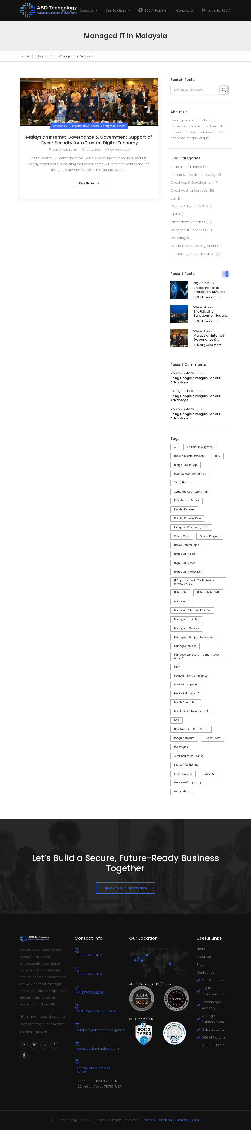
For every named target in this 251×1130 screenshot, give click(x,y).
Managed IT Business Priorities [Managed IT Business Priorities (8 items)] (192, 610)
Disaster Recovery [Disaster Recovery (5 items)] (184, 509)
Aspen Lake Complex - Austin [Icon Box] (95, 1070)
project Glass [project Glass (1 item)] (212, 738)
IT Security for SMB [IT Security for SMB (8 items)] (208, 592)
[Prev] (224, 274)
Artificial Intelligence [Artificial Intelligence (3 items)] (199, 447)
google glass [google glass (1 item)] (181, 536)
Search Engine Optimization (192, 254)
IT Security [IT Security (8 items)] (180, 592)
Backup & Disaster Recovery (193, 174)
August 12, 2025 (203, 283)
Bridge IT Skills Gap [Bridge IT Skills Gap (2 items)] (185, 465)
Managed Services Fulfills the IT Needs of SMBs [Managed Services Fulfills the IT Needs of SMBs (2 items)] (196, 656)
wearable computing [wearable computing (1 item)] (187, 782)
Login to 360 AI (219, 10)
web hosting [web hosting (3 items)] (181, 791)
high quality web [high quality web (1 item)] (184, 563)
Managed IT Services (187, 230)
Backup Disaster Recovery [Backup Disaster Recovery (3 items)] (189, 455)
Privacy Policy (189, 1120)
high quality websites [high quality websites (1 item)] (187, 571)
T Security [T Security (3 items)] (208, 773)
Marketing (178, 238)
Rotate (167, 984)
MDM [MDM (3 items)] (177, 666)
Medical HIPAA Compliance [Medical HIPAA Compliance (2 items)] (190, 675)
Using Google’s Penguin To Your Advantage (195, 380)
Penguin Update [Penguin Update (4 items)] (184, 738)
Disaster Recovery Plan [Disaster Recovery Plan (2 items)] (187, 518)
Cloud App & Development (191, 182)
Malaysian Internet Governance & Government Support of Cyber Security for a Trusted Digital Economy (89, 140)
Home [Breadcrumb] (24, 56)
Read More (87, 183)
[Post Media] (179, 290)
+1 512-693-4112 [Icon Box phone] (89, 955)
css (173, 198)
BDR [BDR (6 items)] (217, 455)
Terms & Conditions (158, 1120)
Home (67, 10)
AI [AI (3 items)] (175, 447)
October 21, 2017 (203, 307)
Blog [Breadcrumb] (39, 56)
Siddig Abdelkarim (209, 297)
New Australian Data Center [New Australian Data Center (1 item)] (191, 729)
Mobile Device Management (193, 245)
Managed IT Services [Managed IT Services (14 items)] (186, 628)
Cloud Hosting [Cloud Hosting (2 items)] (182, 482)
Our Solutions (116, 10)
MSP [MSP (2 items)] (176, 720)
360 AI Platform (156, 10)
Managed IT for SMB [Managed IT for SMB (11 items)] (186, 619)
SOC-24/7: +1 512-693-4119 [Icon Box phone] (98, 1011)
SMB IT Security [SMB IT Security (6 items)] (183, 773)
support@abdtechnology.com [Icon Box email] (101, 1030)
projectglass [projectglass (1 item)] (181, 747)
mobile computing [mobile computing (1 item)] (185, 702)
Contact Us (185, 10)
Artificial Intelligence (186, 166)
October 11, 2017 (203, 331)
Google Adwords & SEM (189, 206)
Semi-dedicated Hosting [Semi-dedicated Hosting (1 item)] (189, 755)
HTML (174, 214)
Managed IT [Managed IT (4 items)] (181, 601)
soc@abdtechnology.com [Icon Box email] (98, 1048)
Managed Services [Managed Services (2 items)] (185, 646)
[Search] (223, 90)
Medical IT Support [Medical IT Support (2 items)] (185, 684)
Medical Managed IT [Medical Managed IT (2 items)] (186, 693)
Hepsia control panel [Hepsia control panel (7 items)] (187, 545)
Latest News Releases (187, 222)
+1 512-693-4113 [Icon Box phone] (89, 974)
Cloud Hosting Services (189, 190)
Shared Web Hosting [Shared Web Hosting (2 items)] (186, 764)
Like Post (94, 150)
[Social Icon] (24, 1045)
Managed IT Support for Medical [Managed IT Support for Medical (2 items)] (194, 637)
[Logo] (38, 10)
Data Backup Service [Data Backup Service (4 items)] (186, 500)
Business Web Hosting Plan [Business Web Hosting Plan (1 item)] (190, 473)
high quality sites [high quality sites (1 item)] (184, 553)
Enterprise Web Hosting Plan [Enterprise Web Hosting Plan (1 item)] (191, 527)
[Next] (227, 274)
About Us (87, 10)
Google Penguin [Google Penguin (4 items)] (209, 536)
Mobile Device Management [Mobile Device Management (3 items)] (191, 711)
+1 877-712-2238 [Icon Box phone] (90, 992)
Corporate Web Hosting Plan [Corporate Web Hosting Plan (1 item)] (191, 491)
